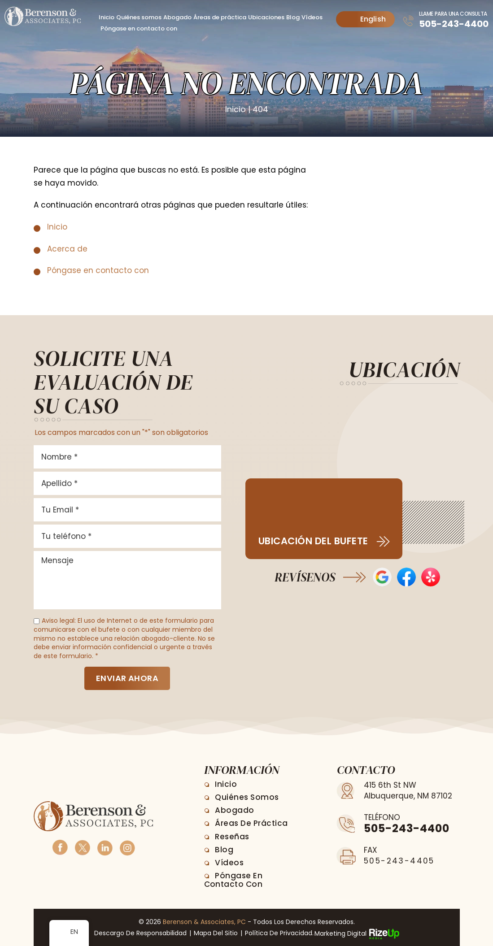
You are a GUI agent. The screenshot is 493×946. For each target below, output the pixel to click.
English (366, 19)
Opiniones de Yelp (430, 576)
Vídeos (312, 17)
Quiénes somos (138, 17)
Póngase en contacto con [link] (98, 270)
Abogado (177, 17)
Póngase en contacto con (138, 28)
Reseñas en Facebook (406, 576)
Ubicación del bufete (313, 540)
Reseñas (232, 836)
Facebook (60, 846)
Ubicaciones (266, 17)
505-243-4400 (454, 23)
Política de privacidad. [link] (279, 933)
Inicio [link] (57, 226)
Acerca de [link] (67, 248)
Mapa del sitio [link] (216, 933)
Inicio (106, 17)
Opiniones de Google (382, 576)
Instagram (127, 846)
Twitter (82, 846)
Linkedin (104, 846)
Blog (293, 17)
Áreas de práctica (219, 17)
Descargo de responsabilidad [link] (140, 933)
